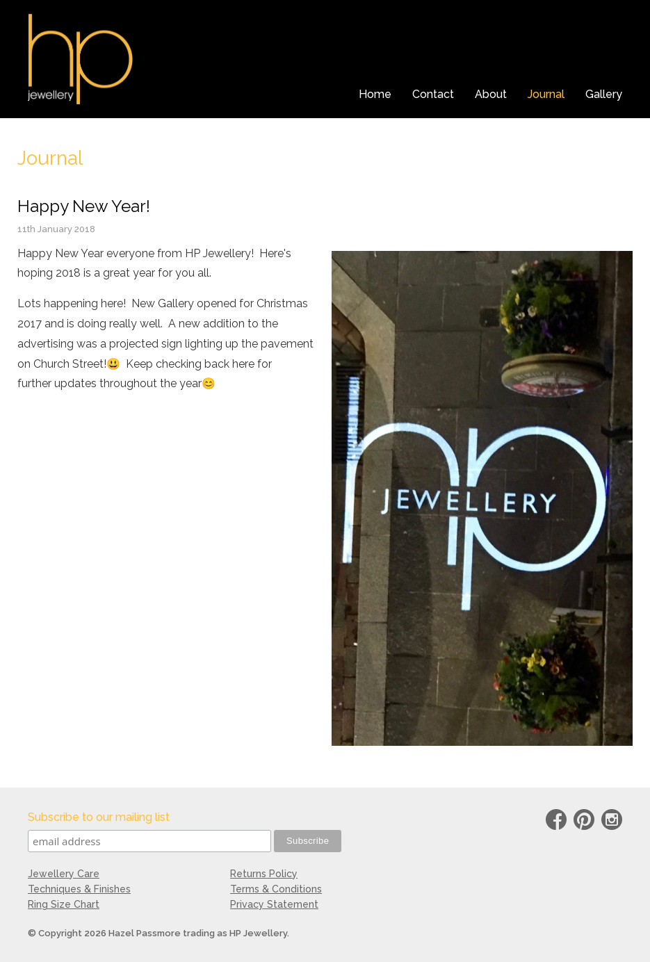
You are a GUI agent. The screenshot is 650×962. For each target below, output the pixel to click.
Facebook (556, 822)
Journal (546, 94)
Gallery (603, 94)
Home (375, 94)
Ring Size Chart (63, 904)
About (491, 94)
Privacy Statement (274, 904)
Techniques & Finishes (79, 889)
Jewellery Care (63, 873)
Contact (433, 94)
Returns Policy (264, 873)
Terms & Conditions (276, 889)
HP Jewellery (80, 59)
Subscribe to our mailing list (99, 817)
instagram (611, 822)
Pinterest (584, 822)
